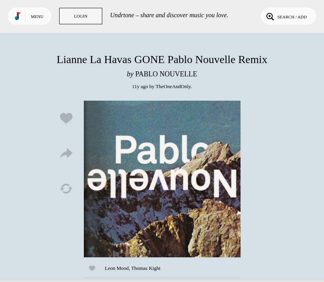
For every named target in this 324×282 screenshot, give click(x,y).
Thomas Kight (146, 268)
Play (162, 179)
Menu (37, 16)
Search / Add (286, 16)
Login (80, 16)
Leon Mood (117, 268)
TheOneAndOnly (173, 86)
